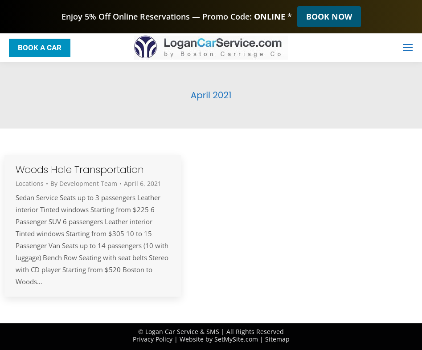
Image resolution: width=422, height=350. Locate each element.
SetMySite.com (236, 339)
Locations (30, 183)
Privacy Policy (152, 339)
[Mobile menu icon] (407, 47)
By (83, 183)
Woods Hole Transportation (80, 170)
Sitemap (277, 339)
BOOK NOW (329, 16)
